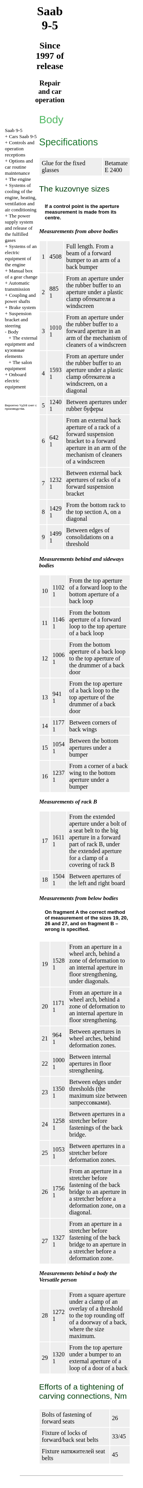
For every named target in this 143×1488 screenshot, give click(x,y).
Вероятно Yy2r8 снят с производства (21, 407)
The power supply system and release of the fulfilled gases (19, 228)
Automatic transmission (17, 286)
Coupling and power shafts (20, 298)
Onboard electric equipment (15, 381)
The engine (20, 179)
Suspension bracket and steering (18, 320)
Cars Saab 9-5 (23, 136)
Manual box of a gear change (21, 274)
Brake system (22, 307)
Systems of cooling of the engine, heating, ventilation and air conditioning (21, 197)
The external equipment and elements (21, 347)
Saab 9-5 (13, 130)
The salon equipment (18, 365)
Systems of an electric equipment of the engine (21, 255)
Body (13, 332)
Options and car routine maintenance (19, 167)
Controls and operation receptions (19, 149)
